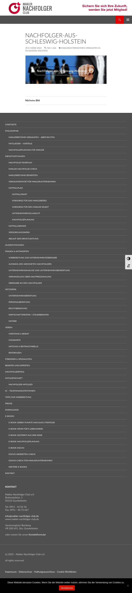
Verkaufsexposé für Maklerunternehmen (32, 181)
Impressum (11, 571)
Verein (8, 327)
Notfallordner (17, 226)
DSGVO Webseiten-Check (22, 454)
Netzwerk (10, 289)
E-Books (9, 416)
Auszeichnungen (14, 245)
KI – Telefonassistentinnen (20, 390)
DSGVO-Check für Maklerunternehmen (30, 460)
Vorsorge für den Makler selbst (30, 207)
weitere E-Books (18, 467)
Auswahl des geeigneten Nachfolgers (30, 264)
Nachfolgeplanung (23, 219)
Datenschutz (25, 571)
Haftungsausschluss (44, 571)
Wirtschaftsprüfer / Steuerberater (29, 314)
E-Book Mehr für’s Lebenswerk (26, 428)
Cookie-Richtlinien (66, 571)
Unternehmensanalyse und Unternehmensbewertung (39, 270)
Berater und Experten (17, 365)
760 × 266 (51, 48)
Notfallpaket (19, 194)
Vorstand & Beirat (19, 333)
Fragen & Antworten (17, 251)
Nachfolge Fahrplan (20, 162)
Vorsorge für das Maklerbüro (29, 200)
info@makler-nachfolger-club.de (22, 516)
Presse (8, 403)
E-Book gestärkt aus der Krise (25, 435)
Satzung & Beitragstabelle (23, 346)
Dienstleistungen (15, 156)
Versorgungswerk (19, 232)
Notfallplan (16, 188)
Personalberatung (19, 302)
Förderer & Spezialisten (18, 359)
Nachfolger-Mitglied (21, 384)
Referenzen (15, 352)
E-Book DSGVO (16, 448)
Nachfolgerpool (14, 371)
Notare (13, 321)
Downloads (12, 409)
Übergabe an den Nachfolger (25, 283)
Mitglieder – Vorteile (20, 143)
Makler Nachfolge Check (23, 169)
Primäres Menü (128, 20)
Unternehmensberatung (22, 295)
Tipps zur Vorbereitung (18, 397)
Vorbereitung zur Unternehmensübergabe (33, 257)
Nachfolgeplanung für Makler (26, 150)
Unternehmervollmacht (26, 213)
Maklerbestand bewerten (23, 175)
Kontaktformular (37, 534)
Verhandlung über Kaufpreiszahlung (30, 276)
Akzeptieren (67, 588)
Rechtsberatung (18, 308)
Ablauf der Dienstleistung (23, 238)
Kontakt (10, 473)
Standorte (15, 340)
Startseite (10, 124)
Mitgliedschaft (14, 378)
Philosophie (12, 131)
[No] (127, 585)
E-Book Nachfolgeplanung (24, 441)
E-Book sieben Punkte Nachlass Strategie (32, 422)
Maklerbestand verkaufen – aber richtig (32, 137)
